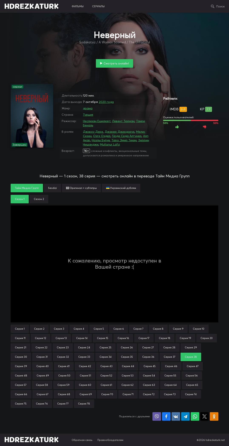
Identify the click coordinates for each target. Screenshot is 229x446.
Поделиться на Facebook (166, 416)
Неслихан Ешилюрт (97, 121)
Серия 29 (191, 347)
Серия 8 (158, 328)
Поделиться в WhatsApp (195, 416)
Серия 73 (170, 394)
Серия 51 (85, 375)
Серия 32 (63, 356)
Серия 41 (64, 366)
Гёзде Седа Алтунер (127, 136)
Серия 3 (59, 328)
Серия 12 (40, 338)
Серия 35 (127, 356)
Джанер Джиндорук (120, 132)
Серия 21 (20, 347)
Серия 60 (85, 384)
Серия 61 (106, 384)
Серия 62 (127, 384)
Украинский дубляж (121, 188)
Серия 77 (63, 403)
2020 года (106, 102)
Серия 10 (198, 328)
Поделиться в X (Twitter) (204, 416)
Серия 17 (143, 338)
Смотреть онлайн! (116, 63)
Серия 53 (128, 375)
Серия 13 (61, 338)
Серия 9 (178, 328)
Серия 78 (84, 403)
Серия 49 (43, 375)
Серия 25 (105, 347)
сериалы (98, 6)
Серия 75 (21, 403)
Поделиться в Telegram (185, 416)
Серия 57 (21, 384)
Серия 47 (193, 366)
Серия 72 (149, 394)
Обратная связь (82, 440)
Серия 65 (192, 384)
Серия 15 (102, 338)
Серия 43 (106, 366)
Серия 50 (64, 375)
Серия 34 (106, 356)
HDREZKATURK (31, 6)
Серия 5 (99, 328)
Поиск (220, 6)
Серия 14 (82, 338)
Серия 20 (207, 338)
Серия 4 (79, 328)
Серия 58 (42, 384)
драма (87, 108)
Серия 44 (128, 366)
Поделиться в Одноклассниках (214, 416)
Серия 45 (150, 366)
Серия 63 (149, 384)
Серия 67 (42, 394)
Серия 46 (171, 366)
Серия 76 (42, 403)
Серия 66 (21, 394)
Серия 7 (138, 328)
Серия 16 (123, 338)
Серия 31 (42, 356)
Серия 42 (85, 366)
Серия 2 (39, 328)
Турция (88, 115)
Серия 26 (127, 347)
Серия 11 (20, 338)
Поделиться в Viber (156, 416)
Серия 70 (107, 394)
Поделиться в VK (176, 416)
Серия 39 (21, 366)
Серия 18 (164, 338)
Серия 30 (21, 356)
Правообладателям (110, 440)
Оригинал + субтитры (81, 188)
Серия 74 (191, 394)
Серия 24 (84, 347)
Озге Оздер (102, 136)
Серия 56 (192, 375)
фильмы (78, 6)
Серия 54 (149, 375)
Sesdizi (52, 188)
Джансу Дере (93, 132)
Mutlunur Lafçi (110, 144)
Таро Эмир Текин (124, 140)
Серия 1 (20, 328)
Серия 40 (42, 366)
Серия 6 (118, 328)
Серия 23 (63, 347)
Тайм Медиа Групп (27, 188)
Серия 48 (21, 375)
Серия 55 (170, 375)
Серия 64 (170, 384)
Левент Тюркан (123, 121)
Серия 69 (86, 394)
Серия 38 (191, 356)
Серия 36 (148, 356)
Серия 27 (148, 347)
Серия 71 (128, 394)
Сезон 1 (19, 199)
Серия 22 (41, 347)
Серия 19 (185, 338)
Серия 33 (84, 356)
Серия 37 (169, 356)
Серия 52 (106, 375)
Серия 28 (169, 347)
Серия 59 (63, 384)
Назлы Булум (101, 140)
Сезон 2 (39, 199)
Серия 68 (64, 394)
